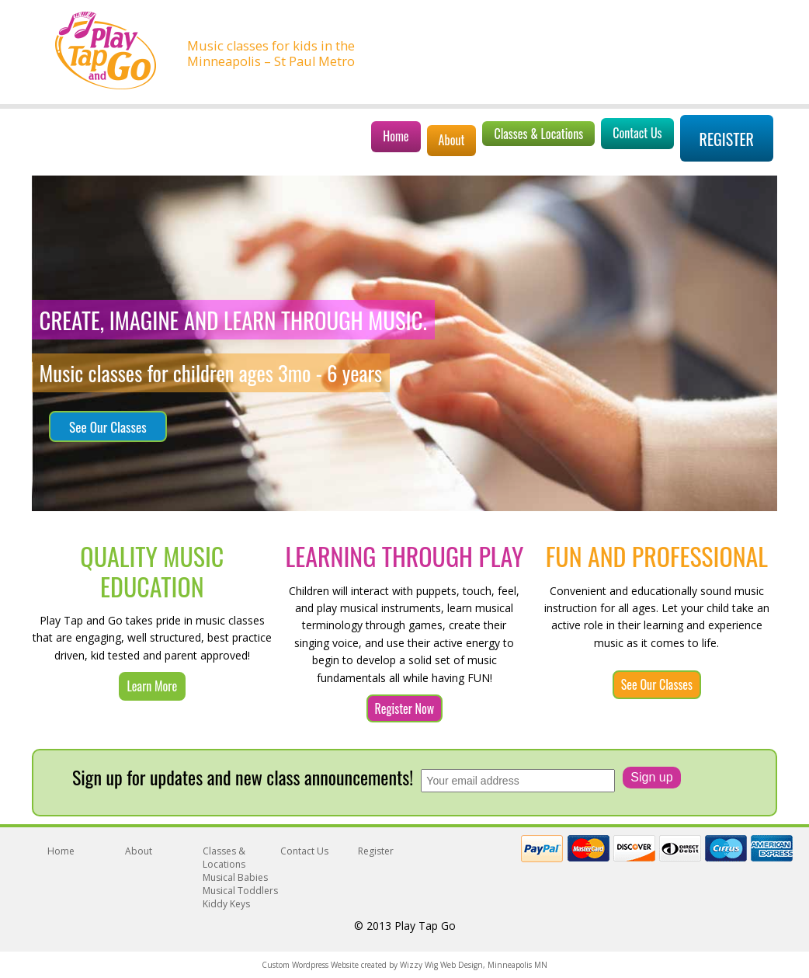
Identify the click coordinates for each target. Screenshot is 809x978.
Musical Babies (235, 877)
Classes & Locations (538, 133)
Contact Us (637, 133)
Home (395, 136)
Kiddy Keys (226, 903)
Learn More (152, 686)
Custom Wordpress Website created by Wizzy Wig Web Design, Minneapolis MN (404, 964)
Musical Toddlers (240, 890)
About (452, 140)
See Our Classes (108, 426)
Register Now (405, 708)
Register (727, 139)
